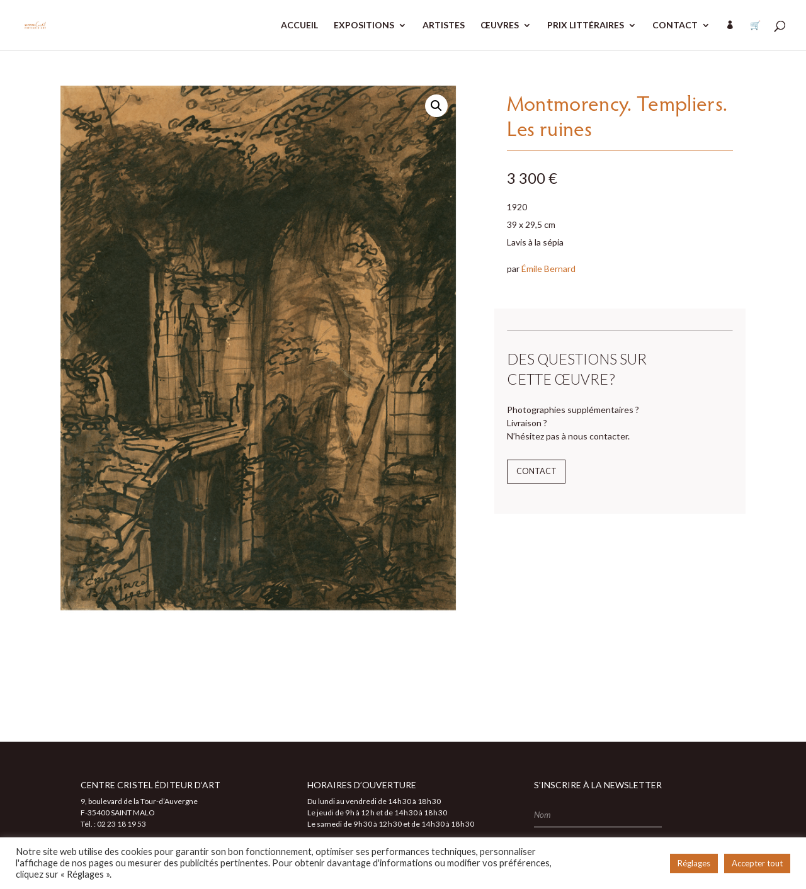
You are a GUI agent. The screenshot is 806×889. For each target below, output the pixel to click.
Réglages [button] (694, 863)
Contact (536, 471)
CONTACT (675, 25)
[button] (436, 105)
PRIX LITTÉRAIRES (585, 25)
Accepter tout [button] (757, 863)
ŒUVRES (499, 25)
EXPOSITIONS (364, 25)
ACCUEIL (299, 25)
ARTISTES (444, 25)
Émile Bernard (548, 268)
